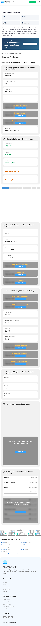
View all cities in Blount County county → (10, 553)
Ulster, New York (7, 604)
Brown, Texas (6, 608)
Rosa (4, 551)
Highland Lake (6, 549)
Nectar (24, 549)
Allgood (24, 547)
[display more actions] (39, 2)
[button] (5, 188)
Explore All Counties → (30, 44)
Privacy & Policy (6, 587)
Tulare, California (7, 602)
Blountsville (26, 542)
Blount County (16, 9)
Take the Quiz (6, 582)
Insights (4, 584)
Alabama (10, 9)
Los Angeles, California (8, 606)
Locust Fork (26, 544)
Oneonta (5, 542)
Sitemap (5, 591)
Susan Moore (6, 547)
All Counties (4, 9)
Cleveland (5, 544)
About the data (6, 589)
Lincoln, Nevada (6, 599)
